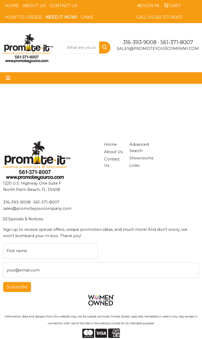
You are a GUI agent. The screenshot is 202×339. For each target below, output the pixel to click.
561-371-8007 (176, 42)
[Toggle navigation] (8, 78)
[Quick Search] (79, 47)
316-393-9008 (139, 42)
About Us (34, 5)
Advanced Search (138, 147)
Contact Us (63, 5)
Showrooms (138, 158)
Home (12, 5)
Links (87, 17)
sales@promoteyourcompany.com (158, 48)
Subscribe (17, 286)
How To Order (23, 17)
